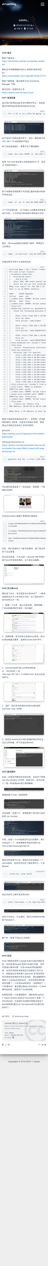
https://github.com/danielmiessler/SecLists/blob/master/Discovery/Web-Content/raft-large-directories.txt (23, 448)
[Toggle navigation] (42, 4)
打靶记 (7, 1016)
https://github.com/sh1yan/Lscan (17, 92)
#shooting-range (22, 1016)
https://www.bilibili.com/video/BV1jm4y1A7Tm (24, 76)
